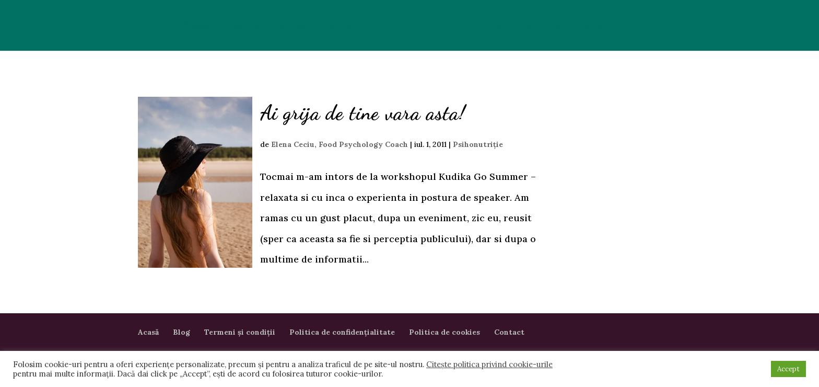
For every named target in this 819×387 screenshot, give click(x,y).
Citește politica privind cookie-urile (489, 364)
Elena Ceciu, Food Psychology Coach (339, 144)
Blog (493, 27)
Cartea (290, 27)
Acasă (196, 27)
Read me (540, 27)
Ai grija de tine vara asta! (363, 112)
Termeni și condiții (239, 332)
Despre (242, 27)
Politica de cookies (444, 332)
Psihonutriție (478, 144)
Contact (595, 27)
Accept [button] (788, 369)
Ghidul (339, 27)
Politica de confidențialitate (342, 332)
